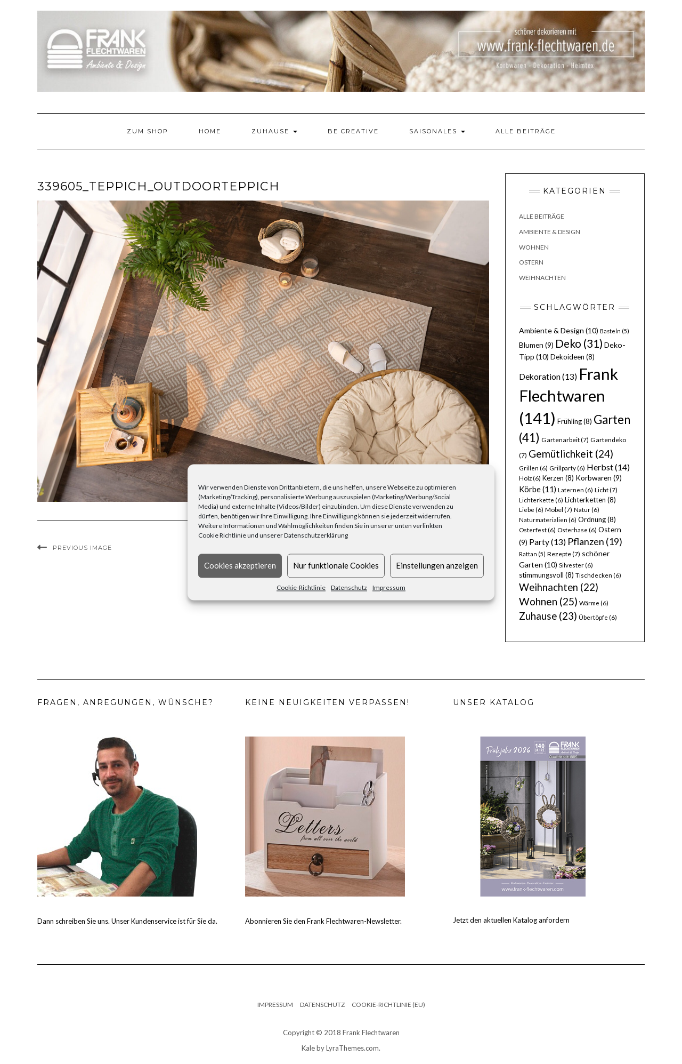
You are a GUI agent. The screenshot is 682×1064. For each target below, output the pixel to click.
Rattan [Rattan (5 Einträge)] (532, 553)
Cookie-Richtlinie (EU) (388, 1005)
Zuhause (274, 131)
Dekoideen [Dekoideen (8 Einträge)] (572, 357)
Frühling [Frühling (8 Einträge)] (574, 421)
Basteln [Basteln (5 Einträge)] (614, 330)
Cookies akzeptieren (240, 565)
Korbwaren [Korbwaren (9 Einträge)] (598, 478)
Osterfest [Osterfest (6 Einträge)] (537, 529)
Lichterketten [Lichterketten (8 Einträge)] (590, 499)
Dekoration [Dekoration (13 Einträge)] (548, 376)
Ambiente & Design (549, 232)
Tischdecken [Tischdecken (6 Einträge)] (598, 575)
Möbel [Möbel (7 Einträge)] (558, 510)
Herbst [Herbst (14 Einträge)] (608, 467)
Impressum (388, 587)
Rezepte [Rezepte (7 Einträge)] (563, 554)
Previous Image (82, 547)
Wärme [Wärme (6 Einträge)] (593, 602)
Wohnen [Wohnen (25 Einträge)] (548, 601)
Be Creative (353, 131)
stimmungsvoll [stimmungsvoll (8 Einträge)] (546, 575)
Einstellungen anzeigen (437, 565)
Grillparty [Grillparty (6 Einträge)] (567, 468)
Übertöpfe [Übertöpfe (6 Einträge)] (598, 617)
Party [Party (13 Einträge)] (547, 542)
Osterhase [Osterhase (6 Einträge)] (577, 529)
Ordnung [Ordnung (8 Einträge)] (597, 519)
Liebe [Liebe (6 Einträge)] (531, 509)
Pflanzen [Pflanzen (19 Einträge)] (594, 541)
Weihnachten (542, 278)
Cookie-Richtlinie (301, 587)
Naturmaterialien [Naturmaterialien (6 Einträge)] (548, 519)
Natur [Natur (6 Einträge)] (586, 509)
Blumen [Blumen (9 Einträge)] (536, 345)
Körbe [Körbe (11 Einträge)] (537, 489)
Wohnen (534, 247)
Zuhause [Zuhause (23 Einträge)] (548, 616)
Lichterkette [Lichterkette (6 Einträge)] (541, 500)
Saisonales (437, 131)
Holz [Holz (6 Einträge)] (530, 478)
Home (210, 131)
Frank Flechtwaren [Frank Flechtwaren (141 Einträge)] (568, 396)
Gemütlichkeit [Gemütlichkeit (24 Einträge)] (571, 453)
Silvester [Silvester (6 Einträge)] (576, 565)
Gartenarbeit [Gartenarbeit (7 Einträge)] (565, 440)
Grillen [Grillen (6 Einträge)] (533, 468)
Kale (308, 1048)
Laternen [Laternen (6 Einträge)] (575, 489)
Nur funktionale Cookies (336, 565)
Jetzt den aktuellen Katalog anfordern (511, 920)
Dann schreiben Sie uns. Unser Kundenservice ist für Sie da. (127, 921)
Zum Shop (147, 131)
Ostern (531, 262)
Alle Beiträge (526, 131)
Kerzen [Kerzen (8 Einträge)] (558, 478)
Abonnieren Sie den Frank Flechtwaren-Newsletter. (323, 921)
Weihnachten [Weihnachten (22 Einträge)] (558, 587)
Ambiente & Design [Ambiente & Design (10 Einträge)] (558, 330)
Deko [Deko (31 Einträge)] (579, 343)
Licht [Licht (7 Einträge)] (606, 490)
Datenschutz (349, 587)
